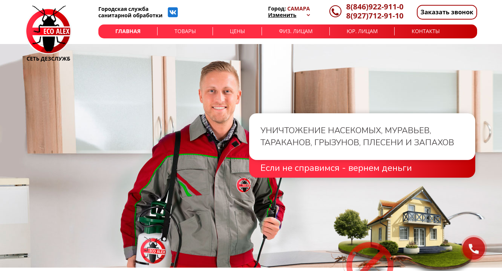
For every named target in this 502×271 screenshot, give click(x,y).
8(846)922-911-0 (375, 6)
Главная (128, 31)
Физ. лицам (296, 31)
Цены (237, 31)
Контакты (425, 31)
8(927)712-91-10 (375, 15)
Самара (298, 8)
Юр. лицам (362, 31)
